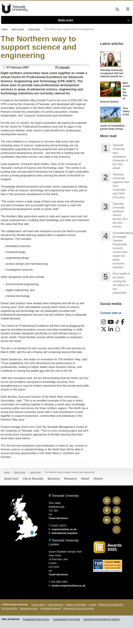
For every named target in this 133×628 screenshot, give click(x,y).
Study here (11, 478)
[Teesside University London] (32, 533)
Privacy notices (38, 604)
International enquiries (65, 533)
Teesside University (15, 9)
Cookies (92, 604)
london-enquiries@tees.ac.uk (68, 585)
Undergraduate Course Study (66, 619)
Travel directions (58, 518)
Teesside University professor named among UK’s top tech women (120, 215)
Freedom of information (76, 604)
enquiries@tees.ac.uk (64, 529)
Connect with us (111, 312)
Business (54, 478)
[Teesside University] (26, 518)
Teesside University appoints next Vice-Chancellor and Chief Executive (121, 186)
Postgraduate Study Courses (36, 619)
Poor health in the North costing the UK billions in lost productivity (121, 283)
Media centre (65, 20)
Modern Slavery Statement (111, 604)
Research (70, 478)
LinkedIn (62, 67)
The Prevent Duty (9, 608)
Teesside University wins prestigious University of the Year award (120, 157)
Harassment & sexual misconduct (78, 608)
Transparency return (28, 608)
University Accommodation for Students (101, 619)
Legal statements (55, 604)
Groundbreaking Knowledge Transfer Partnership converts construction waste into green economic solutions (121, 250)
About (85, 478)
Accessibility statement (50, 608)
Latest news (34, 29)
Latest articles (111, 44)
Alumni (98, 478)
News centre (18, 29)
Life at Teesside (33, 478)
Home (4, 29)
